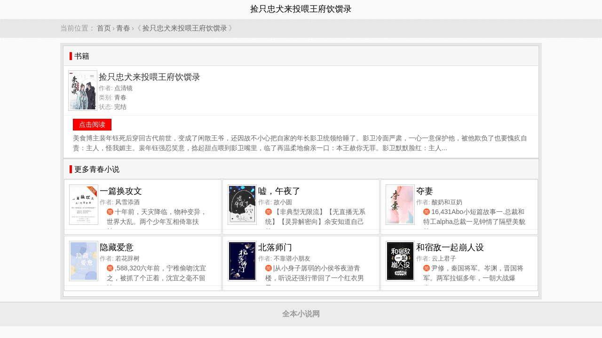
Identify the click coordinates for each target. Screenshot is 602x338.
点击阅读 (92, 124)
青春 (123, 28)
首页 (104, 28)
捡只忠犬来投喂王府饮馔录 (185, 28)
